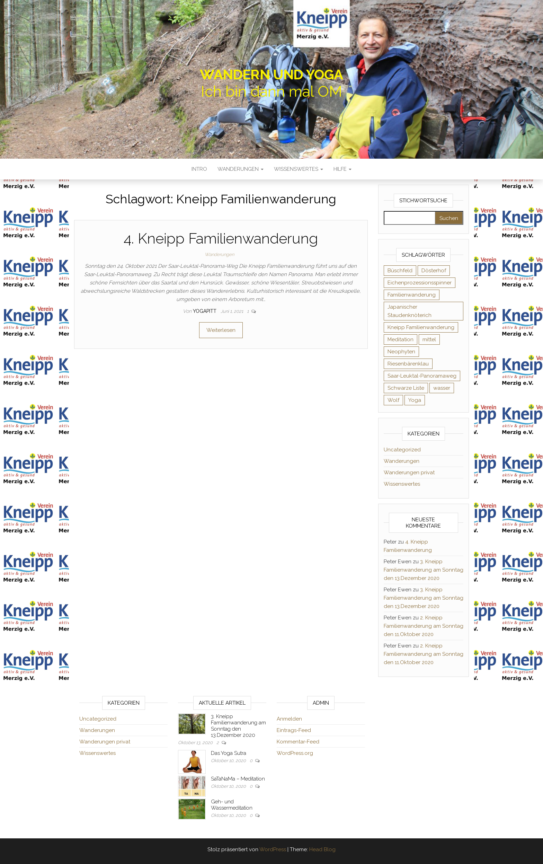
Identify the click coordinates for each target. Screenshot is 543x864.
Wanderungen (240, 169)
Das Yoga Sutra (228, 753)
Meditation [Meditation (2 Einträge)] (400, 339)
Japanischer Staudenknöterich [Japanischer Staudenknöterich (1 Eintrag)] (409, 311)
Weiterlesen (220, 330)
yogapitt (205, 311)
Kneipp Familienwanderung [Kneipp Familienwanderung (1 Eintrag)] (421, 327)
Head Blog (322, 849)
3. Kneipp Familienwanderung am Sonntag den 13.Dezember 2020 (423, 569)
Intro (199, 169)
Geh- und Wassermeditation (231, 805)
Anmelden (289, 719)
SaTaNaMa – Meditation (238, 779)
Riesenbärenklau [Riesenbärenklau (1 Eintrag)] (408, 364)
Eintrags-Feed (294, 730)
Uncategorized (402, 450)
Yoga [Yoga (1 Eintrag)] (414, 400)
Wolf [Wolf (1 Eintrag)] (393, 400)
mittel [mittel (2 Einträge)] (429, 339)
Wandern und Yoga (271, 74)
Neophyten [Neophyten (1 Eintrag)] (401, 352)
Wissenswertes (298, 169)
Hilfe (342, 169)
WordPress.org (295, 753)
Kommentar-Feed (298, 742)
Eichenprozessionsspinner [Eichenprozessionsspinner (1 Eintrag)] (420, 283)
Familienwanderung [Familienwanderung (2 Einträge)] (412, 295)
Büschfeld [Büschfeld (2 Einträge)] (400, 270)
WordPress (272, 849)
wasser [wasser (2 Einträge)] (441, 388)
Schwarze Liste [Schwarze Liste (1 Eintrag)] (406, 388)
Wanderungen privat (409, 472)
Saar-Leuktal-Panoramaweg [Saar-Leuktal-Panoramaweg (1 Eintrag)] (422, 376)
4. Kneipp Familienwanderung (221, 238)
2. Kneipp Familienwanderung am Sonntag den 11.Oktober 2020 (423, 626)
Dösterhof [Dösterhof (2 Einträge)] (433, 270)
